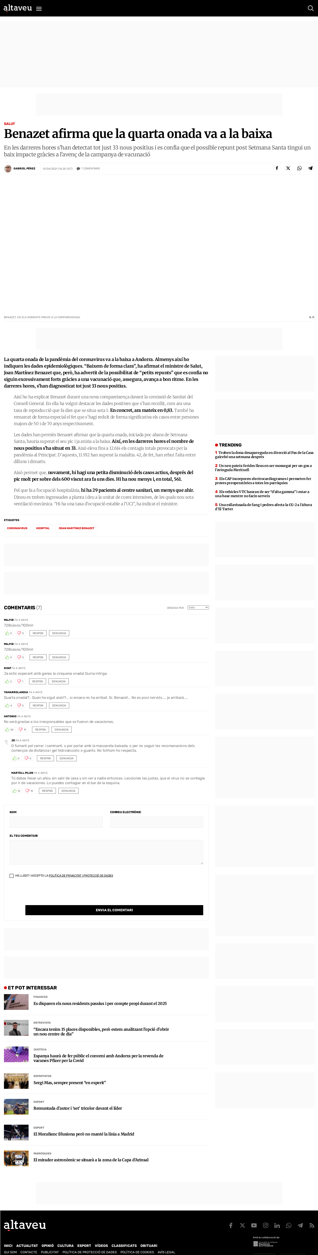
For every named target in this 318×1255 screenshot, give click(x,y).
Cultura (65, 1236)
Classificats (124, 1236)
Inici (8, 1236)
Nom (13, 812)
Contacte (28, 1242)
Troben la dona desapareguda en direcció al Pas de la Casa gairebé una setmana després (264, 454)
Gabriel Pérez (24, 168)
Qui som (10, 1242)
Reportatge (42, 1066)
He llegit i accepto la (61, 875)
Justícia (40, 1039)
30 (11, 729)
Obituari (148, 1236)
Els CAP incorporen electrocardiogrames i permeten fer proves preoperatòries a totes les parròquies (263, 481)
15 (32, 791)
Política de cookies (137, 1242)
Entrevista (42, 1012)
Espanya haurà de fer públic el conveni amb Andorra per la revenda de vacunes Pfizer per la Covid (98, 1048)
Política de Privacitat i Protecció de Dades (81, 875)
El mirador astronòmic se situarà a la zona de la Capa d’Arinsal (91, 1150)
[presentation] (47, 895)
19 (25, 729)
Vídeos (101, 1236)
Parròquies (42, 1143)
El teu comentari (24, 835)
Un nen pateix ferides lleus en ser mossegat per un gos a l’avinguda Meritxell (263, 467)
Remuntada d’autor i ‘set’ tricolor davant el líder (77, 1098)
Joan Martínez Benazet (76, 528)
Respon (38, 633)
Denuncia (59, 633)
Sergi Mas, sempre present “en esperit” (69, 1072)
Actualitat (27, 1236)
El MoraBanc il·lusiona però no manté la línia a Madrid (83, 1124)
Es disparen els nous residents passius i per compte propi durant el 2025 (100, 993)
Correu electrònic (125, 812)
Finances (40, 986)
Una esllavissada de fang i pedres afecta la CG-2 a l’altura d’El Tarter (263, 507)
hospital (43, 528)
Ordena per (175, 608)
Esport (38, 1091)
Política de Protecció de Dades (90, 1242)
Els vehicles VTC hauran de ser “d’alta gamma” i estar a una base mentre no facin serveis (262, 494)
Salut (9, 124)
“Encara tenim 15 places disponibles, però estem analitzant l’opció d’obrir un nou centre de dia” (101, 1021)
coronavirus (17, 528)
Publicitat (50, 1242)
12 (19, 791)
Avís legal (166, 1242)
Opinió (48, 1236)
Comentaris (90, 168)
